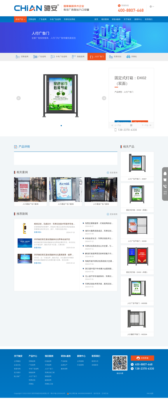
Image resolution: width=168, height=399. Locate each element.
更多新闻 (112, 214)
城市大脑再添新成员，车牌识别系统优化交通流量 (99, 231)
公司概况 (17, 362)
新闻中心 (138, 19)
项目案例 (105, 19)
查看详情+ (38, 232)
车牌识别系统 (69, 19)
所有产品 (20, 19)
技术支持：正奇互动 (101, 395)
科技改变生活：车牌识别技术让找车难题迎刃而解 (99, 239)
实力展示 (17, 374)
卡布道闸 (48, 366)
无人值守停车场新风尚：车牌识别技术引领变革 (99, 276)
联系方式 (95, 362)
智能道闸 (82, 57)
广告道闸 (42, 19)
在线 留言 (165, 192)
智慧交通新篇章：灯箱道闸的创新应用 (99, 223)
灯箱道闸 (48, 362)
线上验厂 (17, 377)
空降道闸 (32, 19)
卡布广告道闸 (55, 19)
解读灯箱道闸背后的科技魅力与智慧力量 (99, 254)
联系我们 (148, 19)
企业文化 (17, 366)
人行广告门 (102, 57)
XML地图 (150, 395)
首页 (96, 19)
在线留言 (95, 366)
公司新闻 (80, 362)
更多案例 (112, 172)
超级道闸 (48, 381)
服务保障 (64, 370)
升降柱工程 (49, 385)
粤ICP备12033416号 (58, 395)
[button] (61, 125)
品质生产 (64, 366)
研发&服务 (116, 19)
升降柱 (139, 57)
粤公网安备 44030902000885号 (79, 395)
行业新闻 (80, 366)
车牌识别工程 (50, 374)
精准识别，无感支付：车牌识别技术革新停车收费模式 (56, 224)
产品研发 (64, 362)
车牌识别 (121, 57)
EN (151, 8)
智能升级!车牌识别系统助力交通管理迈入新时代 (99, 261)
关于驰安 (127, 19)
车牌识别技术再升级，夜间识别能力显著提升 (99, 284)
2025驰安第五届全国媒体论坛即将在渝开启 (52, 240)
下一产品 (146, 125)
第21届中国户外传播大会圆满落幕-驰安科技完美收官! (99, 269)
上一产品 (116, 125)
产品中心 (33, 357)
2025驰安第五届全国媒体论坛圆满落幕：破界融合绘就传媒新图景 (61, 255)
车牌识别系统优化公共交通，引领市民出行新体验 (99, 246)
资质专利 (17, 370)
